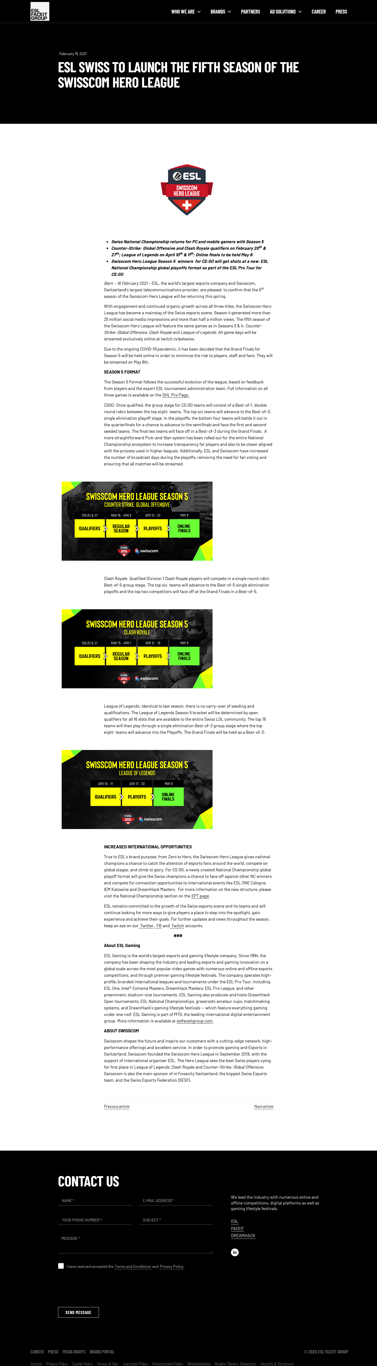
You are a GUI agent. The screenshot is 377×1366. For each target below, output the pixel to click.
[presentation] (95, 1287)
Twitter (147, 925)
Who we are (186, 11)
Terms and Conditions (133, 1266)
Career (319, 11)
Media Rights (74, 1351)
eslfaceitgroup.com (195, 1020)
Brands (221, 11)
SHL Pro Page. (176, 394)
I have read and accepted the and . (126, 1266)
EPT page (200, 895)
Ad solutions (286, 11)
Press (341, 11)
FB (159, 925)
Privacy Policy (172, 1266)
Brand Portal (102, 1351)
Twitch (177, 925)
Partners (250, 11)
